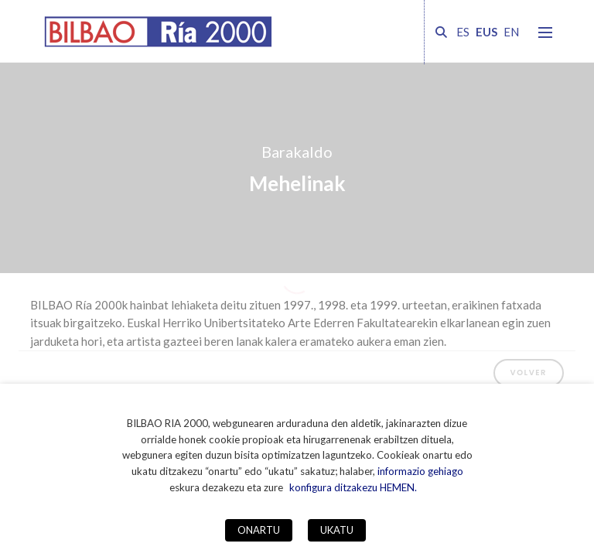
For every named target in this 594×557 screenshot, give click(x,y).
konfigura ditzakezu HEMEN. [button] (353, 487)
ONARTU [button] (258, 530)
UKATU (336, 530)
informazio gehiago (420, 471)
